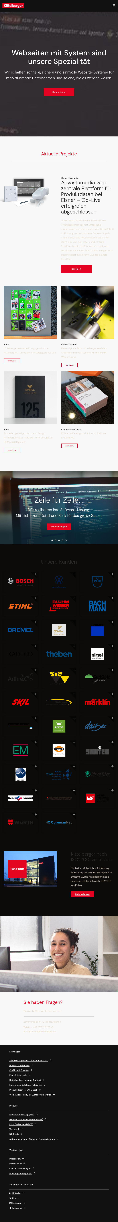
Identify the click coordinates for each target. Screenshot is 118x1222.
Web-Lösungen (59, 526)
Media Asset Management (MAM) (26, 1119)
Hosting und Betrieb (19, 1065)
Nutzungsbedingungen (20, 1173)
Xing (12, 1198)
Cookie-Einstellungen (20, 1168)
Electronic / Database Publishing (25, 1085)
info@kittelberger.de (44, 1031)
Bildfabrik (14, 1134)
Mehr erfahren (59, 92)
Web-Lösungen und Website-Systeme (28, 1060)
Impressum (15, 1158)
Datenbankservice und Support (25, 1080)
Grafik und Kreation (19, 1070)
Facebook (15, 1208)
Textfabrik (14, 1129)
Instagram (15, 1203)
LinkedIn (14, 1193)
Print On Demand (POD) (21, 1124)
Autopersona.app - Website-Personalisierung (32, 1139)
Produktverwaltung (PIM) (21, 1114)
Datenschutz (15, 1163)
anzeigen (76, 268)
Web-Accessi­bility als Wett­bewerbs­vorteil (30, 1094)
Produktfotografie (18, 1075)
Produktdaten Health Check (23, 1089)
